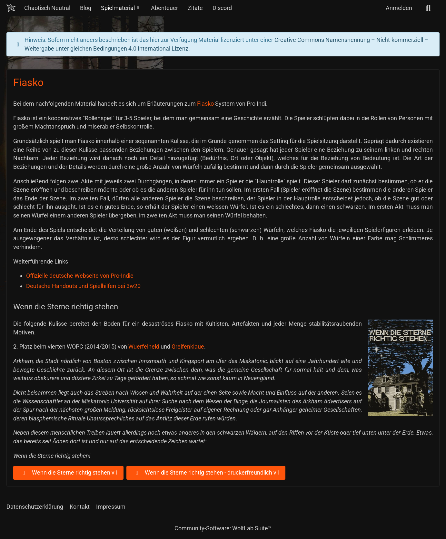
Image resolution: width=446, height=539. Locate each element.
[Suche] (428, 8)
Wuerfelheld (143, 346)
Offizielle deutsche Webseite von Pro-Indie (80, 275)
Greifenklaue (188, 346)
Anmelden (399, 8)
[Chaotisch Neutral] (11, 8)
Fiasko (205, 103)
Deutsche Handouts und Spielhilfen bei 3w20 (83, 286)
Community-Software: (223, 528)
